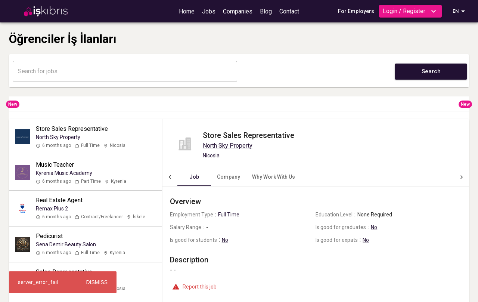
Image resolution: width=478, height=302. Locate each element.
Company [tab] (213, 177)
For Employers (356, 11)
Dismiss (97, 282)
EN (460, 11)
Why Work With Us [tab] (258, 177)
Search (431, 71)
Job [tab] (179, 177)
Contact (289, 11)
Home (187, 11)
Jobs (208, 11)
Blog (266, 11)
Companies (237, 11)
